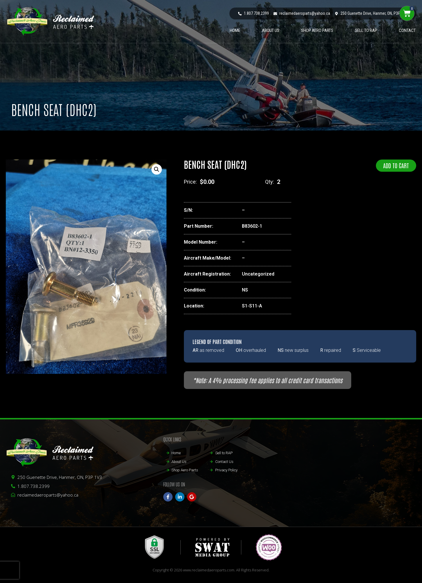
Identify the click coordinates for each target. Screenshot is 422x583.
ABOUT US (270, 30)
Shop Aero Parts (317, 30)
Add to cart (396, 165)
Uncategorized (258, 274)
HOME (235, 30)
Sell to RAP (366, 30)
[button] (156, 169)
